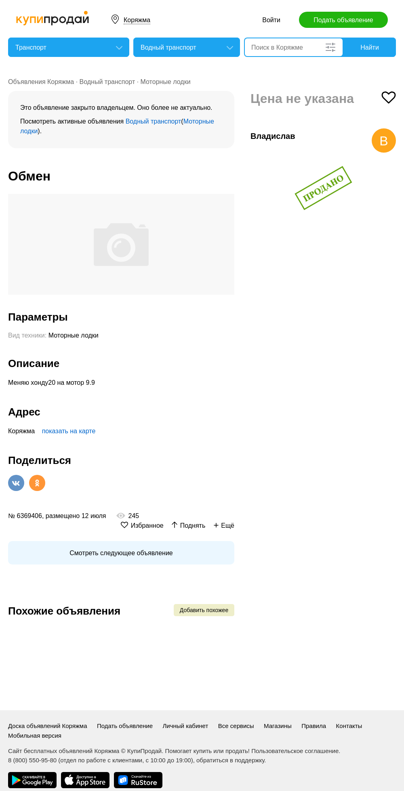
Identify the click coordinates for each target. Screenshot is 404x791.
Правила (313, 725)
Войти (271, 20)
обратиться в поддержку (230, 760)
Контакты (349, 725)
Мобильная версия (34, 735)
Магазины (278, 725)
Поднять (193, 525)
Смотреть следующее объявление (121, 553)
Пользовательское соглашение (295, 750)
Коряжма (137, 20)
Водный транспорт (107, 81)
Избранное (147, 525)
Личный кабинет (185, 725)
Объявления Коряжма (41, 81)
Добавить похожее (204, 610)
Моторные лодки (166, 81)
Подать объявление (343, 20)
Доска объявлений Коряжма (47, 725)
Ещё (227, 525)
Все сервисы (236, 725)
